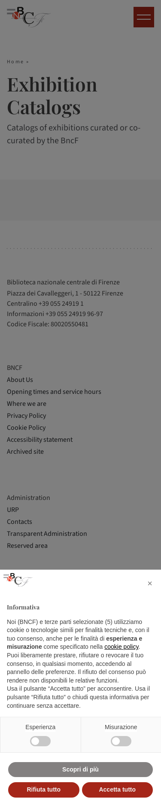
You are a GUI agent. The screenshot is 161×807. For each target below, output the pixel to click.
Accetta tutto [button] (117, 789)
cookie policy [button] (121, 646)
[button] (150, 583)
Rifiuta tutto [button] (44, 789)
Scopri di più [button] (80, 769)
